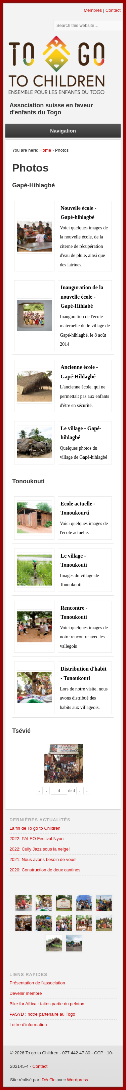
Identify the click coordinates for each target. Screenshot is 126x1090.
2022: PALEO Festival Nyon (36, 838)
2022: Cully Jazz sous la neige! (39, 849)
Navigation (63, 131)
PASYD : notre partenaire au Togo (42, 1014)
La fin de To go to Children (34, 828)
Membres (93, 10)
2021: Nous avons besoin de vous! (42, 859)
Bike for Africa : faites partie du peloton (46, 1003)
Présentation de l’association (37, 982)
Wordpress (77, 1079)
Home (45, 150)
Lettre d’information (28, 1024)
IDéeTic (47, 1079)
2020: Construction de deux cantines (44, 869)
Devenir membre (25, 993)
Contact (113, 10)
